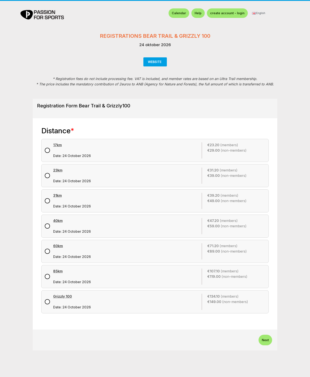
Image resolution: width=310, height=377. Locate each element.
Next (265, 340)
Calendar (179, 13)
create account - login (227, 13)
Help (198, 13)
